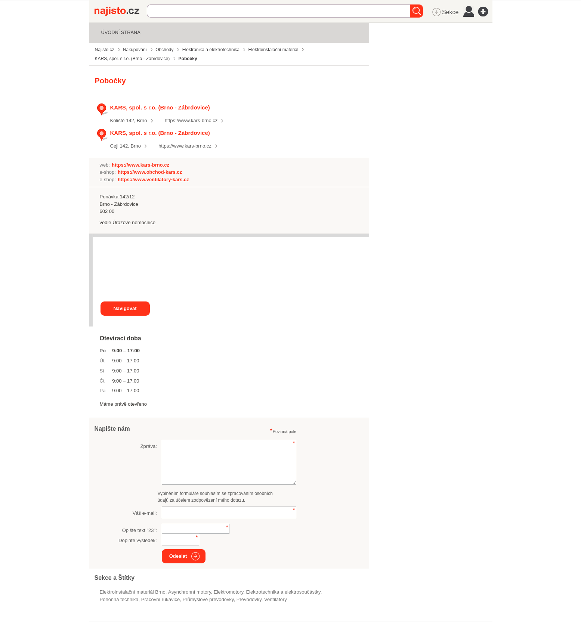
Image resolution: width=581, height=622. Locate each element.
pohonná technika (119, 599)
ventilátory (275, 599)
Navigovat (124, 308)
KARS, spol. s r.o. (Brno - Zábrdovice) (160, 107)
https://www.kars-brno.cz (191, 120)
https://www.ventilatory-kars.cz (153, 179)
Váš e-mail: (145, 513)
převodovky (249, 599)
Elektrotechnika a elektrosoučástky (283, 592)
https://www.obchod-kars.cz (150, 172)
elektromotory (228, 592)
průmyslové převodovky (208, 599)
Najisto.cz (121, 11)
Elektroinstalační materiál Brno (133, 592)
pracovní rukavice (160, 599)
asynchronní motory (189, 592)
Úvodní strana (120, 32)
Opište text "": (139, 530)
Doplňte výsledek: (137, 540)
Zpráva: (148, 446)
